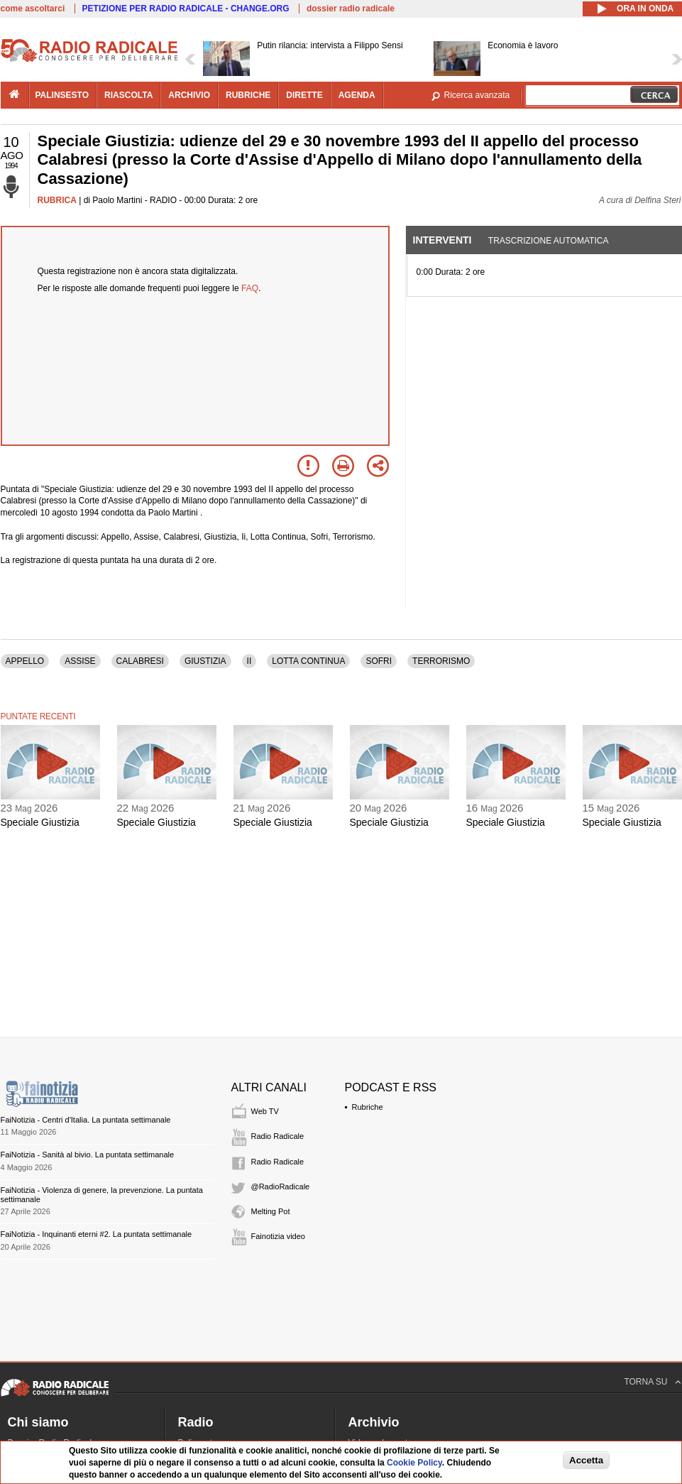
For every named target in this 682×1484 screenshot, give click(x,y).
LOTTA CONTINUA (308, 661)
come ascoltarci (33, 8)
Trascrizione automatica (548, 241)
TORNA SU (645, 1382)
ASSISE (80, 661)
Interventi (442, 240)
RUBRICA (57, 200)
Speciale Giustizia (40, 822)
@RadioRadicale (280, 1186)
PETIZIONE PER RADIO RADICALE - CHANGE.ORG (186, 8)
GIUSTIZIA (205, 661)
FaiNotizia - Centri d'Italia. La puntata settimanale (86, 1119)
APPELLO (25, 661)
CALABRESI (140, 661)
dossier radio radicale (351, 8)
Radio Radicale (277, 1136)
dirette (304, 95)
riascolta (128, 95)
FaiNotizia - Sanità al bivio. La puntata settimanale (88, 1154)
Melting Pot (270, 1211)
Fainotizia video (278, 1236)
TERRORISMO (441, 661)
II (249, 661)
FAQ (249, 288)
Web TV (265, 1111)
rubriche (248, 95)
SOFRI (378, 661)
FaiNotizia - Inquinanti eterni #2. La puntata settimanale (96, 1234)
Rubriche (367, 1107)
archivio (189, 95)
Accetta (586, 1460)
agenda (357, 95)
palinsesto (62, 95)
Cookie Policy (414, 1463)
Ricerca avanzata (477, 95)
